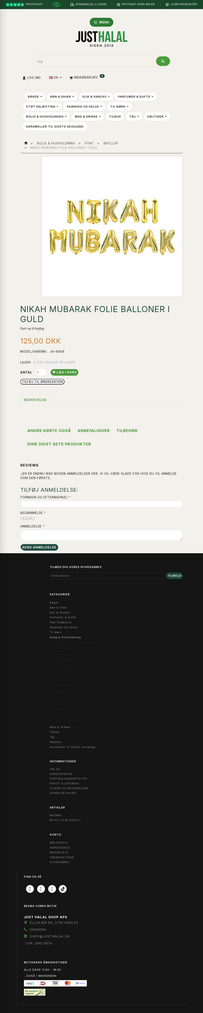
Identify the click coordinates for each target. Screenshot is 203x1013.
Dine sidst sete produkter (59, 444)
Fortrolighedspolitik (68, 778)
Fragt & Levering (64, 783)
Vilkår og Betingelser (69, 788)
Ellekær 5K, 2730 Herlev (54, 923)
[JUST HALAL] (101, 38)
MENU (101, 22)
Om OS (55, 769)
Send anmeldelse (39, 547)
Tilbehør (127, 430)
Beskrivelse (35, 400)
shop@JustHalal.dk (50, 936)
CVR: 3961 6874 (38, 943)
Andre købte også (49, 430)
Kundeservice (61, 774)
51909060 (38, 930)
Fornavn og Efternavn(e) (44, 497)
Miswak (56, 815)
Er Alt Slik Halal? (65, 820)
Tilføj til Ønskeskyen (42, 381)
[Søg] (163, 61)
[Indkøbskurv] (87, 77)
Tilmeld (174, 575)
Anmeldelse (31, 526)
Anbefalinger (94, 430)
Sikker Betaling (63, 793)
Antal (26, 372)
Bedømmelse (31, 513)
